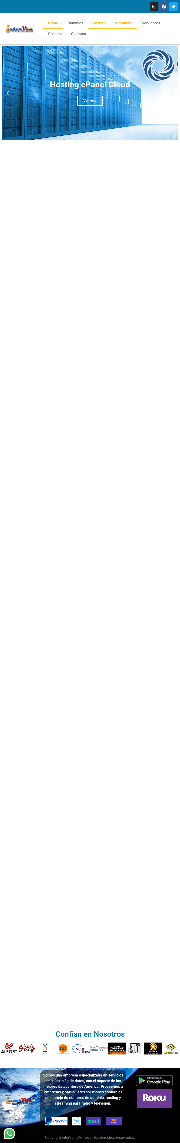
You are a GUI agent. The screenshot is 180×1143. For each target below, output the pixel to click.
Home (53, 23)
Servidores (151, 23)
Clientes (55, 34)
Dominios (75, 23)
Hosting (99, 23)
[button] (8, 93)
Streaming (123, 23)
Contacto (78, 34)
